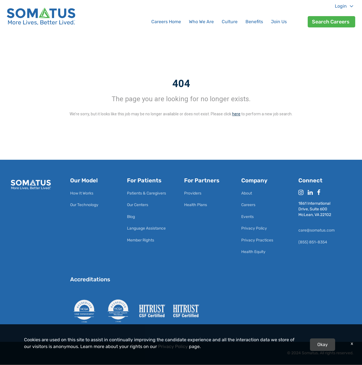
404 (181, 84)
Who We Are (201, 21)
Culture (230, 21)
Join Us (279, 21)
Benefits (254, 21)
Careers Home (166, 21)
